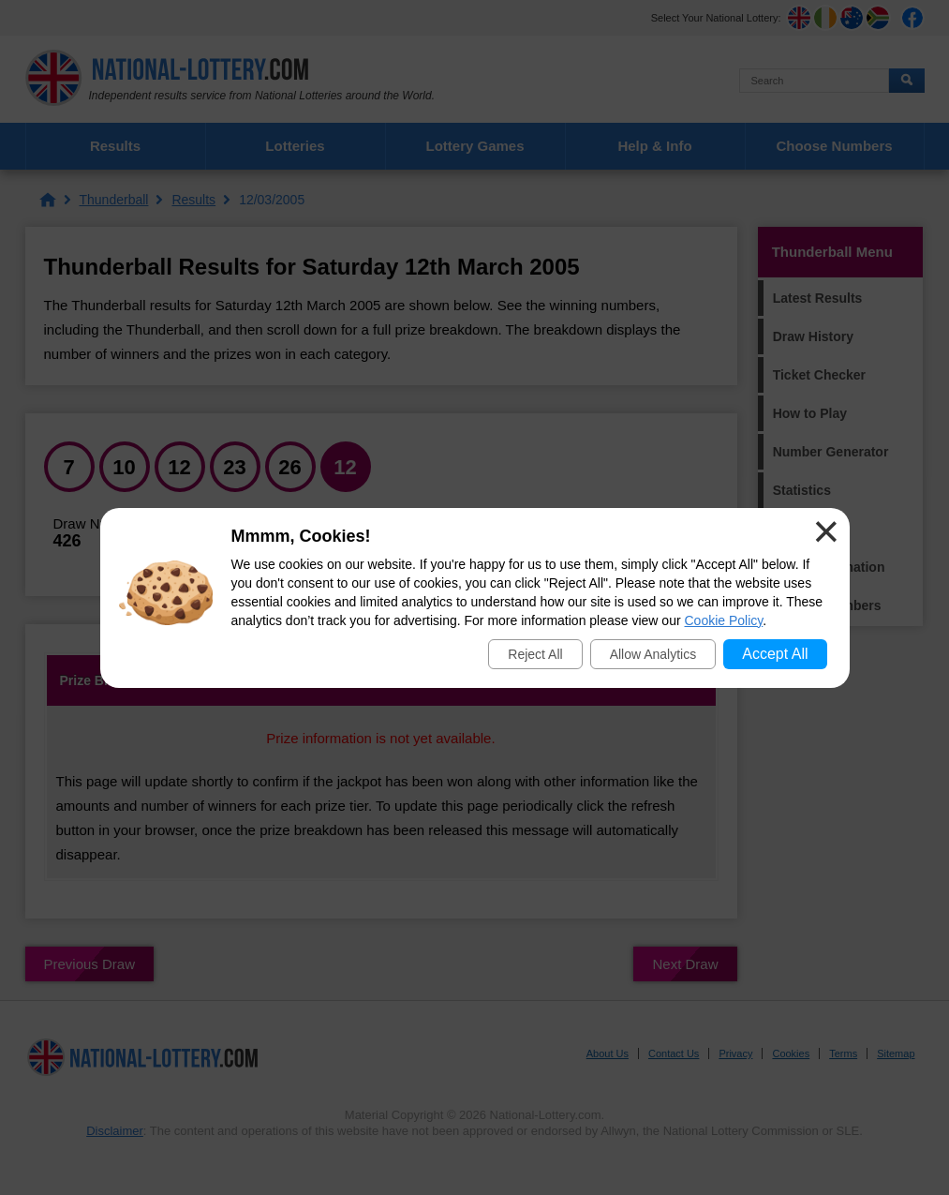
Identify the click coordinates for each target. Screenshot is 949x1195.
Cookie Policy (724, 620)
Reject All (535, 654)
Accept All (775, 654)
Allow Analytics (653, 654)
